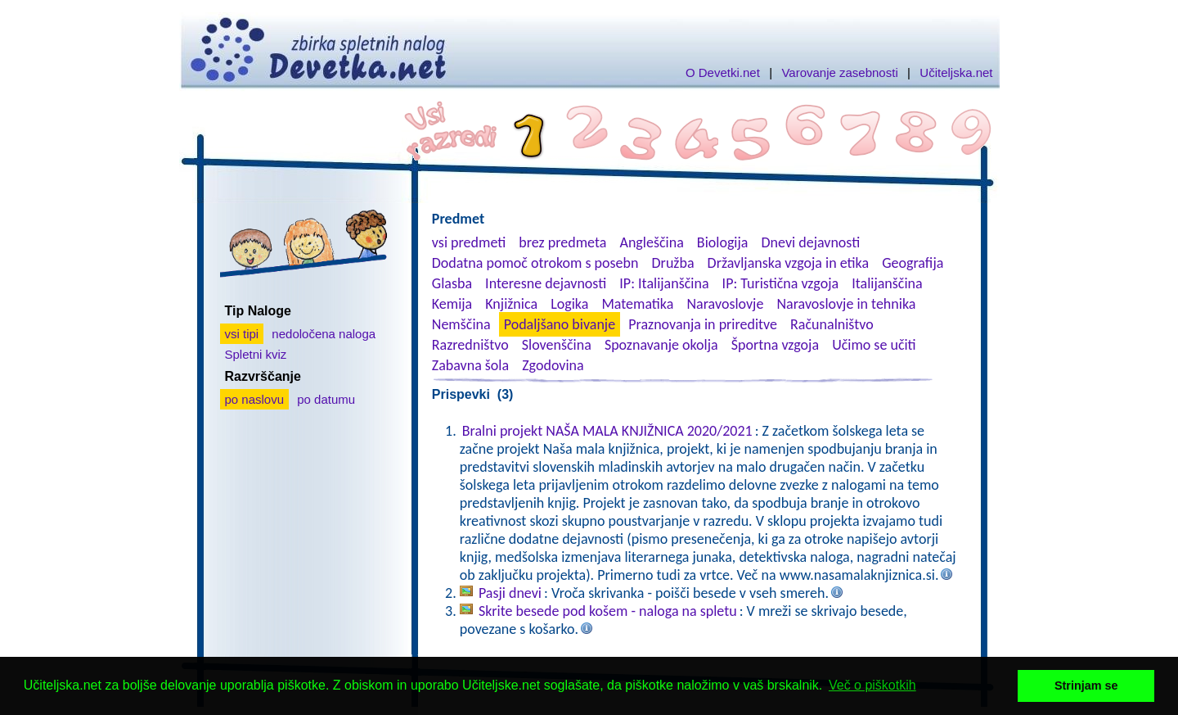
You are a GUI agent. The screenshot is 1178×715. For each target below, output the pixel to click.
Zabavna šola (470, 365)
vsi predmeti (469, 242)
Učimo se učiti (874, 345)
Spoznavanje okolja (661, 345)
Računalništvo (832, 324)
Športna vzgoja (775, 345)
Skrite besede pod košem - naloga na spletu (608, 611)
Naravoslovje (724, 304)
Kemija (452, 304)
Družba (673, 263)
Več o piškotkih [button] (872, 685)
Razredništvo (470, 345)
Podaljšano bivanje (559, 324)
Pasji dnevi (510, 593)
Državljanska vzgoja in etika (788, 263)
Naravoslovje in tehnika (845, 304)
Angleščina (651, 242)
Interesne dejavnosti (545, 283)
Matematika (637, 304)
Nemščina (461, 324)
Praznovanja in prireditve (702, 324)
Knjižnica (511, 304)
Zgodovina (552, 365)
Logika (569, 304)
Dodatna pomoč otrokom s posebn (535, 263)
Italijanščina (887, 283)
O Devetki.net (723, 72)
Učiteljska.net (955, 72)
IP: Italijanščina (663, 283)
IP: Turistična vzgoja (780, 283)
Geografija (912, 263)
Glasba (452, 283)
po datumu (326, 399)
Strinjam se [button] (1086, 685)
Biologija (723, 242)
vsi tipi (242, 334)
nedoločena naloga (323, 334)
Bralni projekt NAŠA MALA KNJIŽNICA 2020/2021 (607, 431)
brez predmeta (562, 242)
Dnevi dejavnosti (811, 242)
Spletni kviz (256, 354)
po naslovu (255, 399)
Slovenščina (556, 345)
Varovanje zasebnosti (839, 72)
